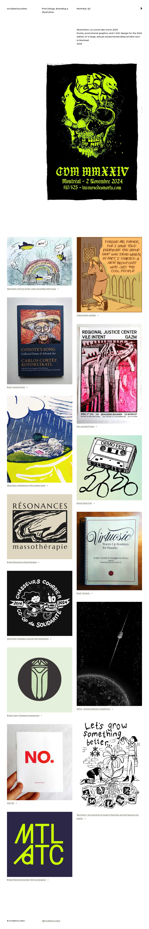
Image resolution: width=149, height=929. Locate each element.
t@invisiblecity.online (51, 921)
